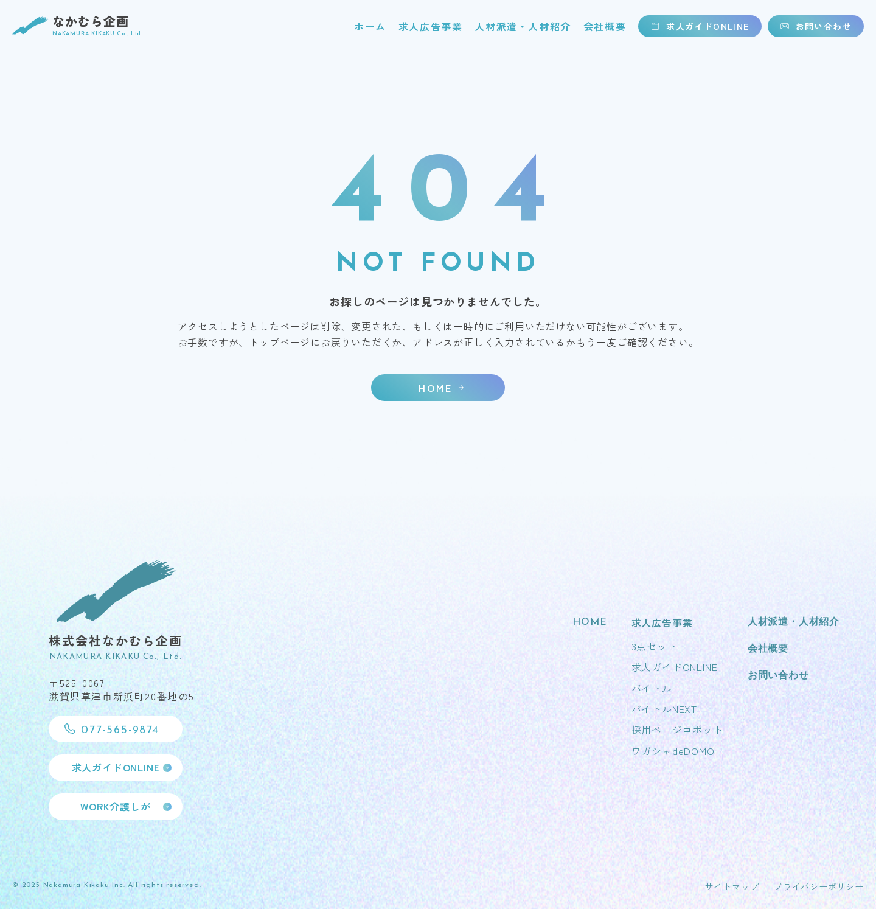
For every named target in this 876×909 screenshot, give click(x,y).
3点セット (654, 646)
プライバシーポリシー (819, 886)
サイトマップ (731, 886)
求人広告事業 (430, 26)
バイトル (651, 688)
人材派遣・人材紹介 (522, 26)
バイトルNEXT (664, 709)
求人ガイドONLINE (674, 667)
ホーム (370, 26)
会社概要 (604, 26)
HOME (589, 622)
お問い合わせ (778, 676)
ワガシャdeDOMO (673, 751)
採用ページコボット (677, 730)
